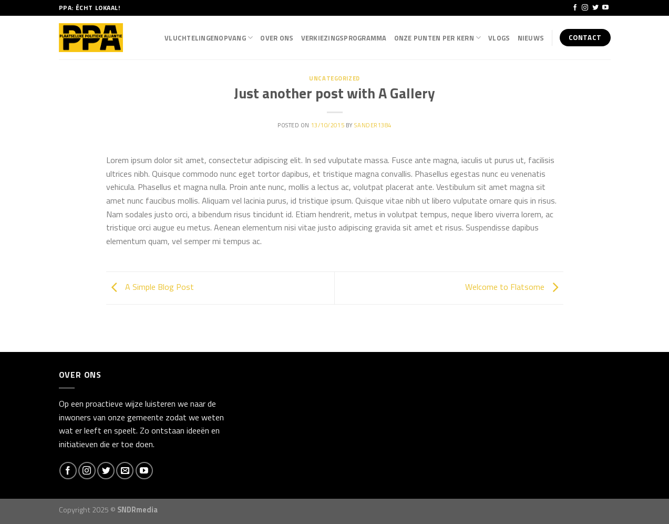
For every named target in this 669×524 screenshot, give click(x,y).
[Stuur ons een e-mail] (124, 470)
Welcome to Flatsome (514, 286)
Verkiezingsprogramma (344, 38)
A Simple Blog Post (150, 286)
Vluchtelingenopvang (208, 38)
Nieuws (531, 38)
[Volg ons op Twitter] (595, 8)
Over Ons (276, 38)
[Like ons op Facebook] (575, 8)
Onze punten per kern (437, 38)
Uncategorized (334, 78)
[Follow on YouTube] (605, 8)
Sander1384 (373, 124)
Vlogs (499, 38)
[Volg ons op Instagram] (585, 8)
